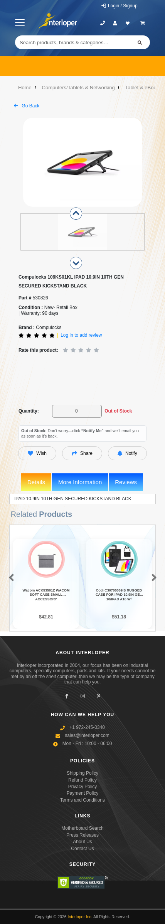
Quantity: (29, 411)
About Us (82, 841)
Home (25, 87)
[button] (151, 578)
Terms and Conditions (82, 800)
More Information (80, 482)
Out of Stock (118, 411)
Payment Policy (83, 793)
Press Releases (82, 835)
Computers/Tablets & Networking (78, 87)
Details (36, 482)
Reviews (126, 482)
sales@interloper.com (87, 735)
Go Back (26, 106)
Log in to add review (81, 335)
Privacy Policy (82, 786)
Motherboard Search (82, 828)
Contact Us (82, 848)
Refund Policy (82, 780)
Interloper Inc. (80, 916)
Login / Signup (119, 5)
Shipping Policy (82, 773)
